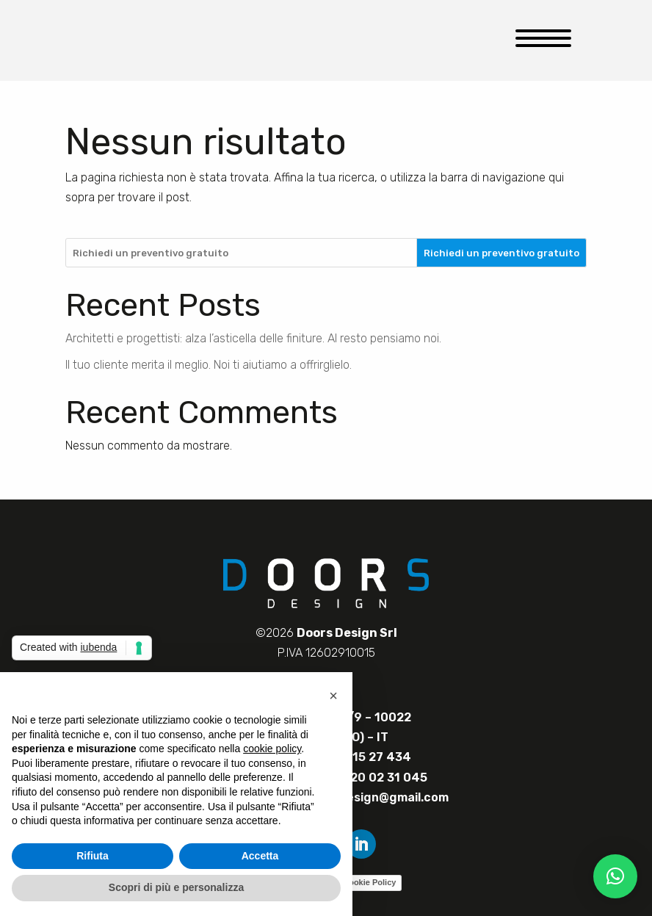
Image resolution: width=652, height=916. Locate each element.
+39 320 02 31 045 (371, 778)
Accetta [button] (260, 856)
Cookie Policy (369, 882)
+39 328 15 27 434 (355, 757)
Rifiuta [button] (92, 856)
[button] (615, 876)
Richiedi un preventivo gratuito (501, 253)
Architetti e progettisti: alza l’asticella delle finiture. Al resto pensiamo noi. (253, 338)
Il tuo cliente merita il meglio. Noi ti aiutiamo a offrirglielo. (208, 365)
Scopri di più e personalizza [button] (176, 887)
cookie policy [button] (272, 748)
